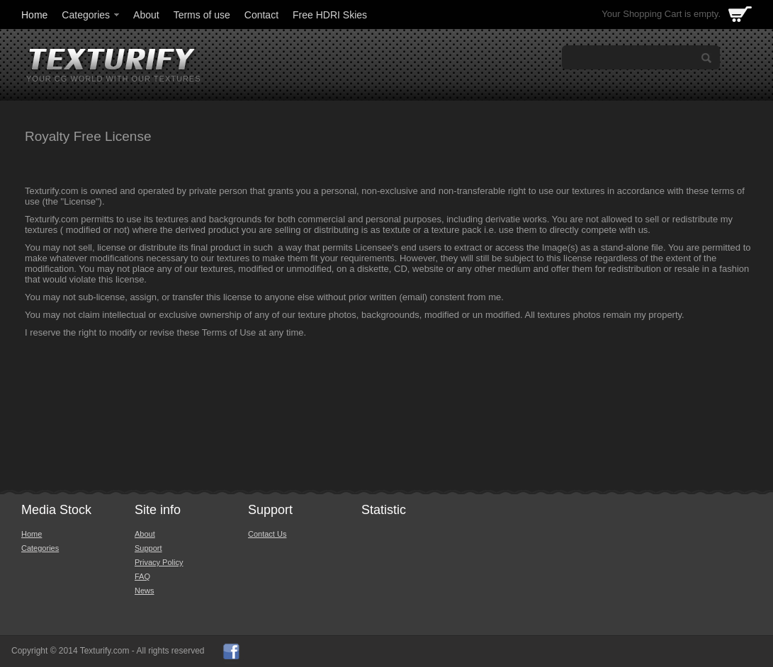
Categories (91, 15)
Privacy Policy (159, 562)
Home (34, 15)
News (144, 590)
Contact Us (267, 534)
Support (148, 548)
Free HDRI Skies (330, 15)
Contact (261, 15)
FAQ (142, 576)
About (146, 15)
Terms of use (202, 15)
